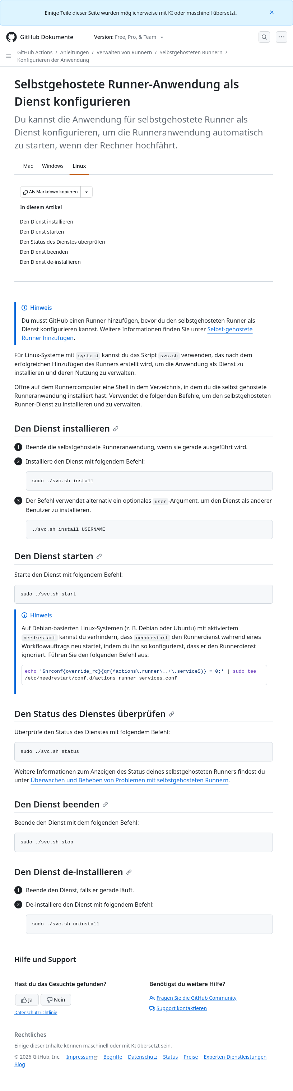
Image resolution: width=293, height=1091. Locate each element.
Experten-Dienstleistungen (235, 1056)
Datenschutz (142, 1056)
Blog (19, 1064)
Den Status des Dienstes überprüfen (94, 713)
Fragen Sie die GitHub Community (193, 997)
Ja (27, 999)
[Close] (272, 12)
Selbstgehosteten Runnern (191, 52)
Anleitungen (74, 52)
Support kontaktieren (178, 1008)
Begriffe (112, 1056)
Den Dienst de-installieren (73, 872)
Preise (190, 1056)
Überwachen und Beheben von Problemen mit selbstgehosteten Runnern (129, 780)
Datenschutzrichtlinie (35, 1012)
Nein (56, 999)
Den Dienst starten (58, 556)
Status (170, 1056)
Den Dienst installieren (66, 428)
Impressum (79, 1056)
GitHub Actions (34, 52)
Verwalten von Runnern (124, 52)
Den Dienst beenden (61, 804)
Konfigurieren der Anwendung (53, 59)
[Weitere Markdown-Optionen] (86, 192)
